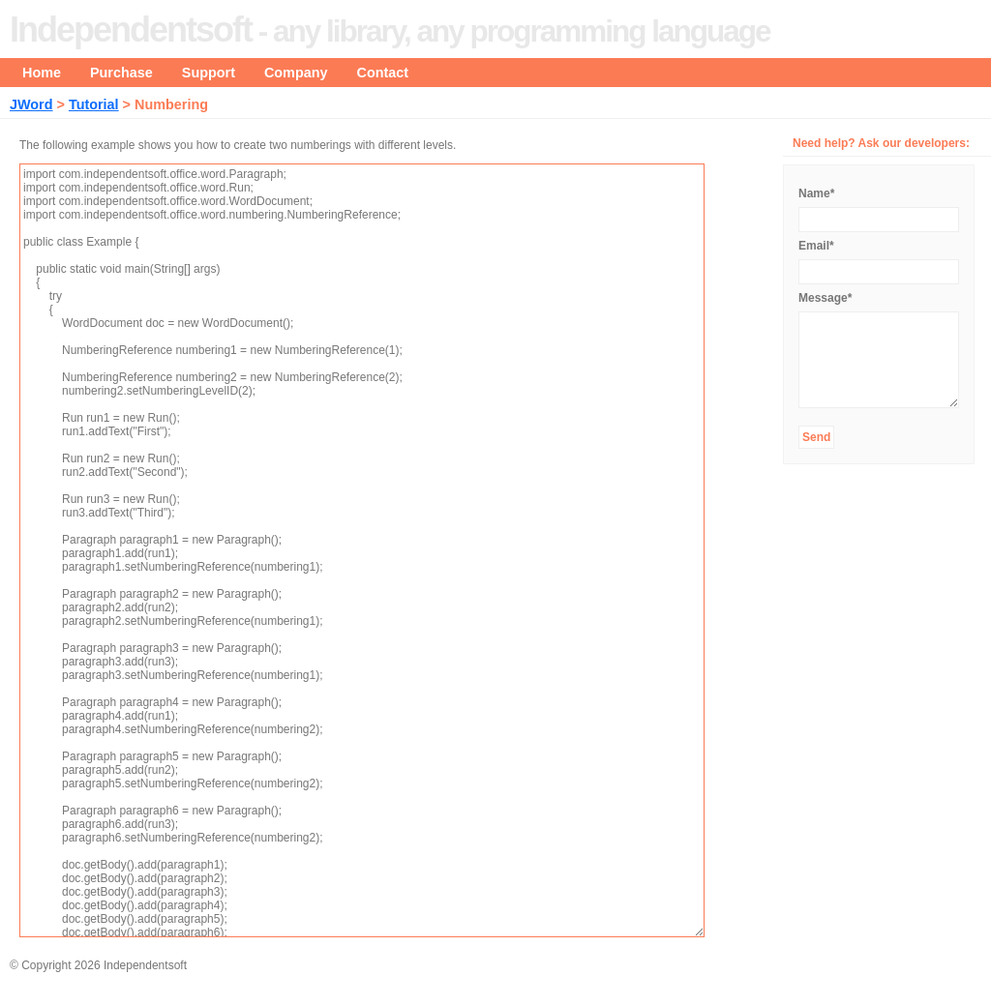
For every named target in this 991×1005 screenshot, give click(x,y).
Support (208, 72)
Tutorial (94, 104)
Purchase (121, 72)
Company (296, 72)
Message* (825, 298)
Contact (383, 72)
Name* (816, 193)
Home (41, 72)
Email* (816, 245)
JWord (31, 104)
